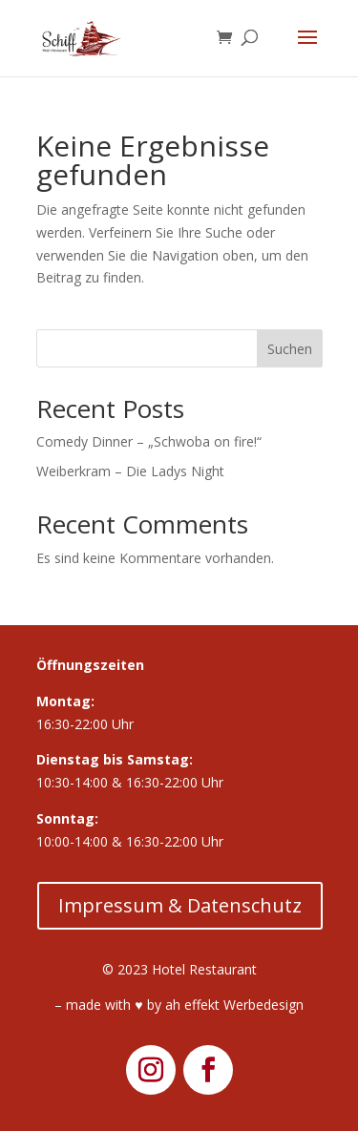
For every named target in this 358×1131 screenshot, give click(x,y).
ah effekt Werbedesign (234, 1004)
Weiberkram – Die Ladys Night (130, 471)
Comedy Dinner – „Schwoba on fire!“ (149, 441)
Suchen (289, 349)
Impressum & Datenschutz (180, 905)
